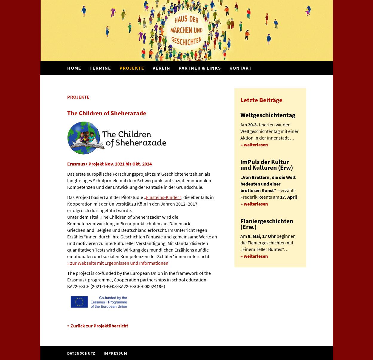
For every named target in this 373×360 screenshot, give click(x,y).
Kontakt (240, 68)
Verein (161, 68)
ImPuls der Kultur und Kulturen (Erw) (266, 164)
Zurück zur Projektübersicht (99, 326)
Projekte (131, 68)
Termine (100, 68)
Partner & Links (200, 68)
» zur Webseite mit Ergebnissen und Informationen (117, 263)
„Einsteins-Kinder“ (162, 197)
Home (74, 68)
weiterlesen (256, 145)
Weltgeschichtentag (267, 115)
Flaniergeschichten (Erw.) (266, 224)
